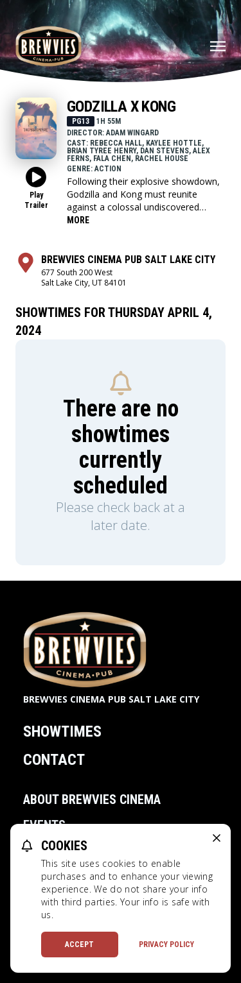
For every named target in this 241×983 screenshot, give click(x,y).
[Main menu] (218, 46)
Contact (54, 760)
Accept (79, 944)
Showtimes (62, 731)
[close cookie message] (216, 838)
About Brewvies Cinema (92, 799)
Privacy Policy (166, 944)
